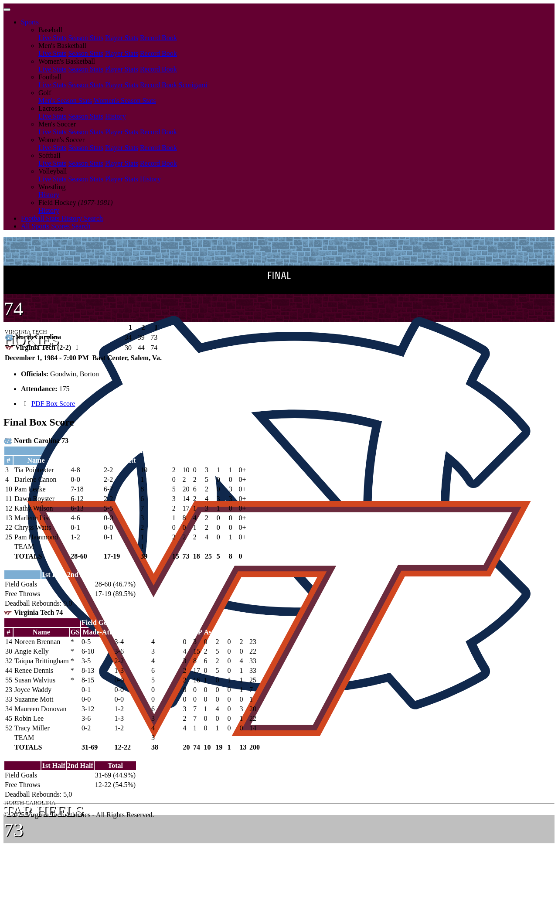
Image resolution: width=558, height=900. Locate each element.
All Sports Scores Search (56, 226)
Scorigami (193, 85)
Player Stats (121, 37)
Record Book (158, 37)
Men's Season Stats (65, 100)
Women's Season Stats (125, 100)
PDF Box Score (53, 403)
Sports (30, 22)
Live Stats (52, 37)
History (115, 116)
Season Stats (85, 37)
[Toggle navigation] (6, 9)
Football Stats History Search (62, 218)
